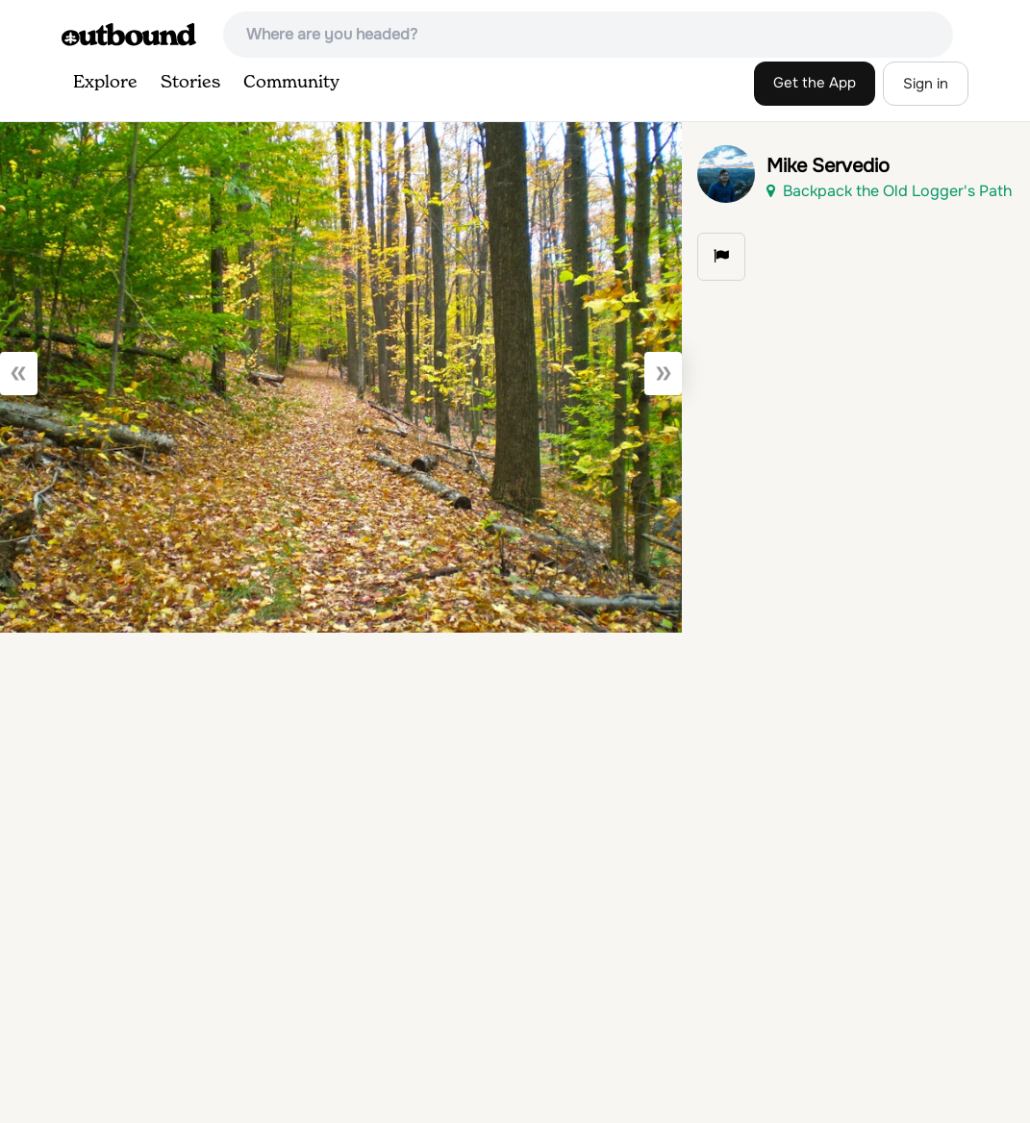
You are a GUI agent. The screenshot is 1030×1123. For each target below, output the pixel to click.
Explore (105, 82)
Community (291, 82)
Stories (190, 82)
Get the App (814, 82)
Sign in (925, 83)
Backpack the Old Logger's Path (889, 191)
